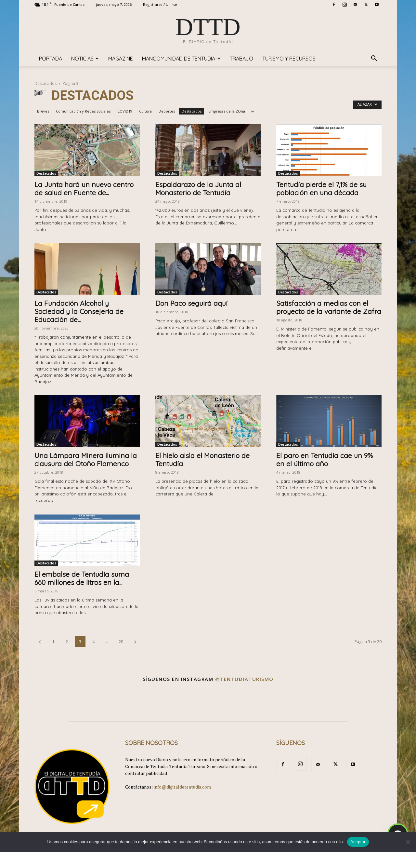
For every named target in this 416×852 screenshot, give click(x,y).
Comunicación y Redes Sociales (83, 111)
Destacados (45, 83)
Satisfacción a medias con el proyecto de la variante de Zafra (328, 307)
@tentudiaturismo (244, 679)
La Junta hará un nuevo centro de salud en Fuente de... (84, 188)
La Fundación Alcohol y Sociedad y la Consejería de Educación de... (79, 311)
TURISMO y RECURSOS (289, 58)
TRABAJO (241, 58)
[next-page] (135, 641)
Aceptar (358, 841)
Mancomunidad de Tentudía (181, 58)
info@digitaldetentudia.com (182, 787)
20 (121, 641)
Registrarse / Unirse (160, 4)
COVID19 (124, 111)
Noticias (85, 58)
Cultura (145, 111)
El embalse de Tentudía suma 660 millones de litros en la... (81, 578)
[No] (408, 842)
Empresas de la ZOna (226, 111)
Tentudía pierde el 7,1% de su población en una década (321, 188)
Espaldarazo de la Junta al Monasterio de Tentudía (198, 188)
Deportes (167, 111)
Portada (50, 58)
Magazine (120, 58)
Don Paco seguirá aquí (191, 303)
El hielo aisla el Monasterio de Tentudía (202, 459)
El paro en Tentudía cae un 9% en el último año (324, 459)
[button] (374, 59)
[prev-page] (40, 641)
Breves (43, 111)
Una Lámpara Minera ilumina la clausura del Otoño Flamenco (85, 459)
